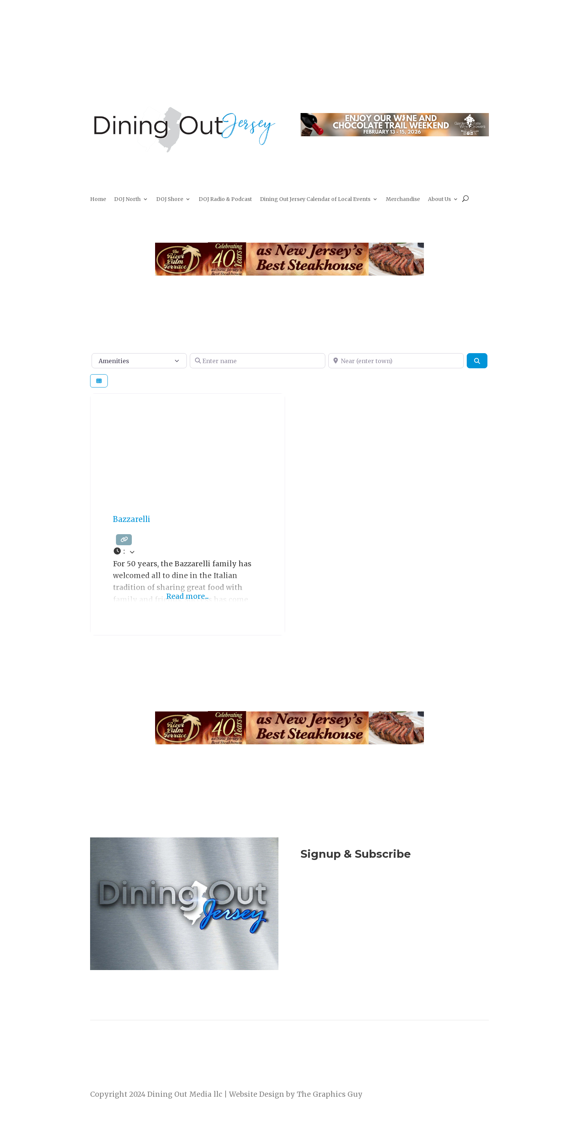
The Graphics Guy (330, 1094)
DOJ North (127, 199)
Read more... (187, 596)
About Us (439, 199)
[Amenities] (139, 360)
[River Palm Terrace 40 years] (289, 273)
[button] (188, 551)
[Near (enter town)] (396, 360)
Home (98, 199)
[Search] (477, 360)
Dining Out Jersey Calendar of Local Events (315, 199)
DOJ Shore (169, 199)
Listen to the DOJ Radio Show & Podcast (391, 924)
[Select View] (99, 381)
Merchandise (403, 199)
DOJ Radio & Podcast (225, 199)
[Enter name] (257, 360)
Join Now (395, 894)
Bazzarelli (131, 519)
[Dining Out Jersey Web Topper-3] (395, 133)
